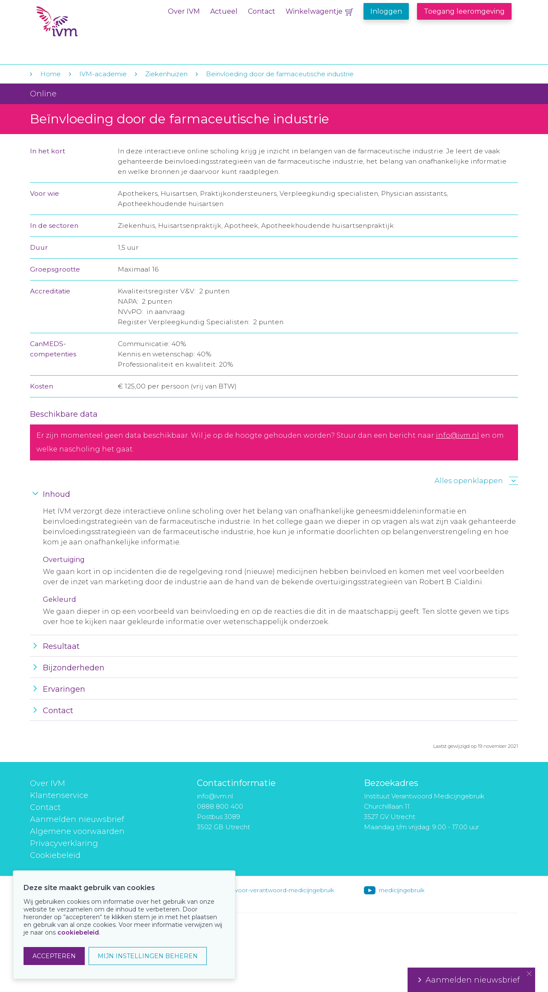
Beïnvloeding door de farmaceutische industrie (280, 74)
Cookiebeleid (55, 855)
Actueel (224, 11)
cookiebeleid (78, 932)
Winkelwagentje (314, 11)
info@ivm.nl (457, 435)
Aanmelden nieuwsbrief (77, 819)
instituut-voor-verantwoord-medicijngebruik (272, 890)
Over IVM (184, 11)
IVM (88, 25)
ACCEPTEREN (54, 956)
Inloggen (386, 11)
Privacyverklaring (64, 843)
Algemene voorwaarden (77, 831)
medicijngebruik (401, 890)
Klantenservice (59, 795)
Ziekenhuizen (166, 74)
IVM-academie (103, 74)
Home (50, 74)
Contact (261, 11)
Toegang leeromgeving (464, 11)
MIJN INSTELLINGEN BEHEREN (148, 956)
